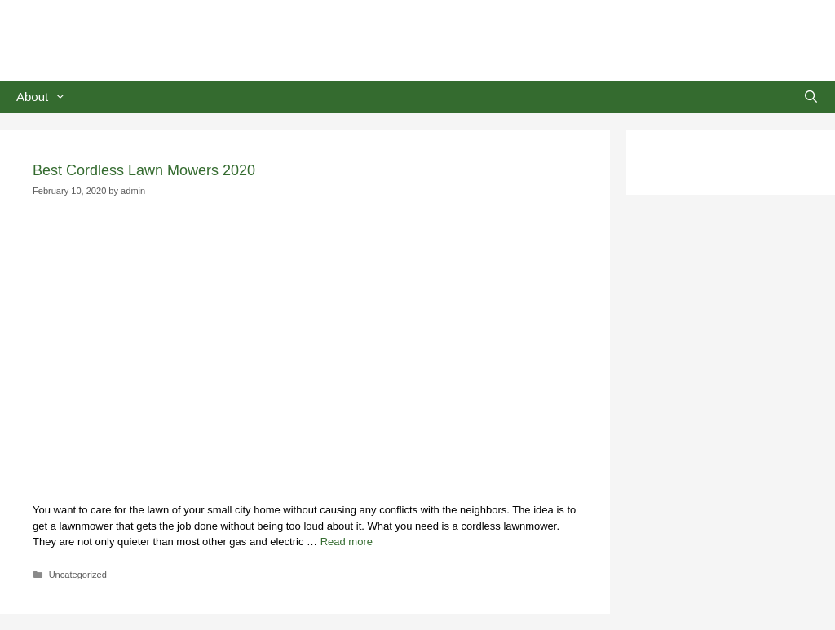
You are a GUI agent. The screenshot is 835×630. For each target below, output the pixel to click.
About (49, 97)
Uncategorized (78, 574)
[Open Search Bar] (811, 97)
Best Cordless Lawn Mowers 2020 (144, 170)
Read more (346, 541)
